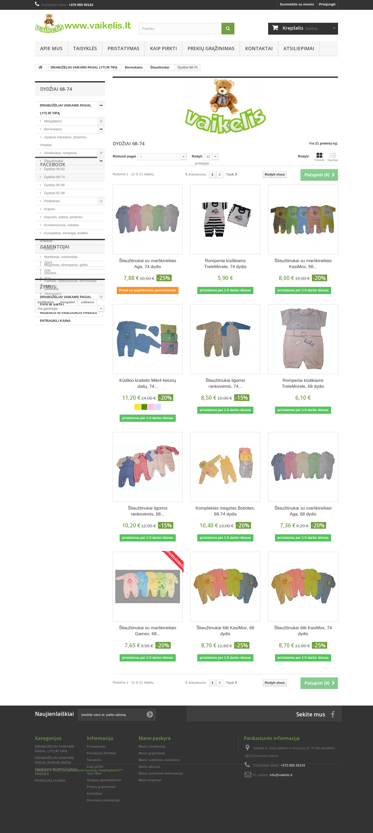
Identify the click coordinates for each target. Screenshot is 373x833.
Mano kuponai (150, 780)
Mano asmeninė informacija (161, 773)
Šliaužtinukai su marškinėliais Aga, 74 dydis (147, 263)
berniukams (61, 533)
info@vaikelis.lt (281, 775)
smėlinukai (46, 541)
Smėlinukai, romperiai (60, 153)
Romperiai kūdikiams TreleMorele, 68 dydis (303, 383)
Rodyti (197, 156)
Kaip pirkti (163, 48)
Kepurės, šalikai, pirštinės (62, 217)
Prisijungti (327, 4)
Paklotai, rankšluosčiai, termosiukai (70, 281)
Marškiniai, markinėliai (60, 257)
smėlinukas (86, 533)
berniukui (88, 525)
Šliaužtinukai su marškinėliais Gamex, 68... (147, 630)
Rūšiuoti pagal (124, 156)
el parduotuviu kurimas (80, 819)
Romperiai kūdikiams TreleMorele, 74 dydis (225, 263)
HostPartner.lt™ (111, 819)
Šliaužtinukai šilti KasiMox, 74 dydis (303, 630)
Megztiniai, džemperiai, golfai (65, 265)
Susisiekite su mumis (297, 4)
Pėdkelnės (51, 201)
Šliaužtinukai (53, 161)
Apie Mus (51, 48)
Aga (47, 452)
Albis (48, 460)
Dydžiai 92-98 (54, 193)
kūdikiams (46, 517)
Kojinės (49, 209)
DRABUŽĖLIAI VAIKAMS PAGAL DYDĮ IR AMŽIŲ (65, 301)
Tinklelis (319, 157)
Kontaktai (259, 48)
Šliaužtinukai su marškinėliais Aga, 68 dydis (303, 511)
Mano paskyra (155, 738)
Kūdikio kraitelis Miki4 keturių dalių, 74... (147, 383)
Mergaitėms (52, 121)
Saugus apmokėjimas (104, 780)
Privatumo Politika (101, 753)
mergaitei (67, 517)
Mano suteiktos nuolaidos (159, 760)
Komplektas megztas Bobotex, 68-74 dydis (225, 511)
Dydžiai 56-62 (54, 169)
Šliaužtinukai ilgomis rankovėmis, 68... (147, 511)
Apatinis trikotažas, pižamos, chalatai (63, 141)
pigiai (42, 533)
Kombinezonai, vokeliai (61, 225)
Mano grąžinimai (152, 753)
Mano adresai (149, 767)
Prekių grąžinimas (211, 48)
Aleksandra (52, 467)
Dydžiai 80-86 (54, 185)
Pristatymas (123, 48)
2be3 (48, 436)
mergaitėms (47, 525)
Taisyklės (85, 48)
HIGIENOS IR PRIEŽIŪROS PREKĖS (68, 313)
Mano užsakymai (152, 746)
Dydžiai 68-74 (54, 177)
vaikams (87, 517)
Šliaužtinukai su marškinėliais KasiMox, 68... (303, 263)
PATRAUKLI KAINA (55, 321)
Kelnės (48, 249)
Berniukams (52, 129)
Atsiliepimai (298, 48)
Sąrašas (333, 157)
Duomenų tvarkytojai (103, 800)
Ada (47, 444)
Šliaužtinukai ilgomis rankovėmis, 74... (225, 383)
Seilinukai (51, 289)
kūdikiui (68, 525)
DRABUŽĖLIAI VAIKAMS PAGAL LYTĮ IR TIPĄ (65, 109)
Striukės (49, 273)
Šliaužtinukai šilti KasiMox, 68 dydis (225, 630)
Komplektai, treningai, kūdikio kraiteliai (64, 237)
